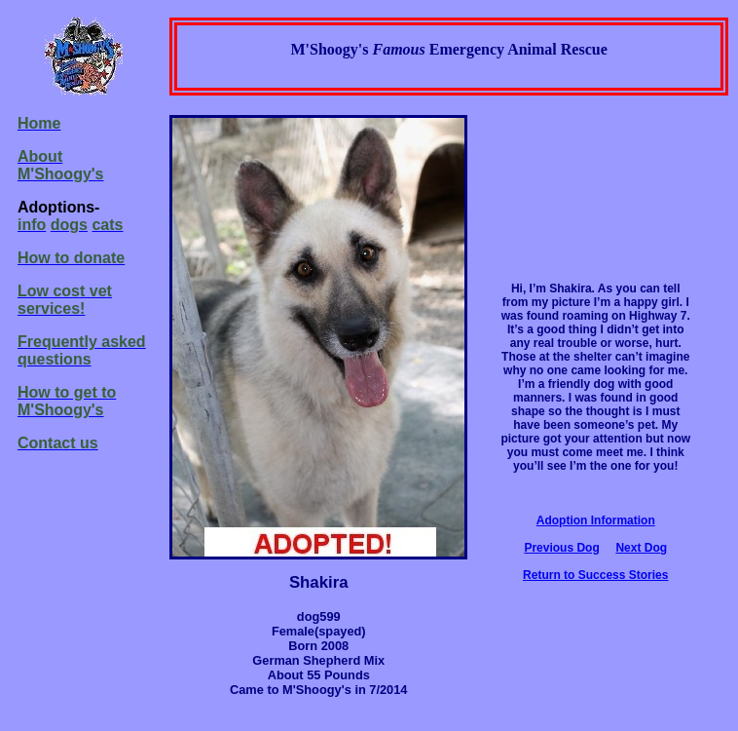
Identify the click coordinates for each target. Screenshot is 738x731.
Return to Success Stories (595, 575)
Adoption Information (595, 520)
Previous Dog (561, 548)
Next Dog (641, 548)
